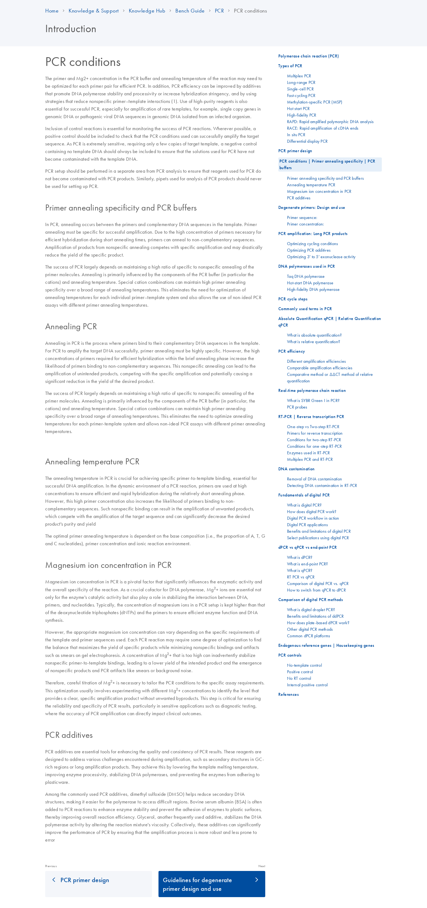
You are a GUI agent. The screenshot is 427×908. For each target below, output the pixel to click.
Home (52, 10)
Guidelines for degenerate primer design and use (197, 884)
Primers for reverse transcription (315, 433)
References (288, 694)
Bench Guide (190, 10)
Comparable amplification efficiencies (319, 367)
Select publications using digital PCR (318, 537)
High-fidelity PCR (301, 115)
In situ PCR (296, 134)
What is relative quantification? (313, 341)
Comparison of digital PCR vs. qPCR (318, 583)
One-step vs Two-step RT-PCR (313, 426)
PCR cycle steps (292, 299)
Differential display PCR (307, 141)
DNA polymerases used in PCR (306, 266)
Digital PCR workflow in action (313, 518)
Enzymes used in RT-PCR (308, 452)
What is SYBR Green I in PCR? (313, 400)
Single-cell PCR (300, 89)
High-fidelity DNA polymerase (313, 289)
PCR (219, 10)
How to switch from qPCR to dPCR (316, 590)
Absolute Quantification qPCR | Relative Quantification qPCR (329, 322)
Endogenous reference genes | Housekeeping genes (326, 645)
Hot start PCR (298, 108)
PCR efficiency (291, 351)
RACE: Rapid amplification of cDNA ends (323, 128)
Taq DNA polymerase (306, 276)
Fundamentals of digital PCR (304, 495)
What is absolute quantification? (314, 335)
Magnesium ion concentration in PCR (319, 191)
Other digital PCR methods (310, 629)
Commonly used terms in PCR (305, 309)
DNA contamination (296, 469)
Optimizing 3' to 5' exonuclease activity (321, 256)
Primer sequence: (302, 217)
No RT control (299, 678)
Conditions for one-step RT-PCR (314, 446)
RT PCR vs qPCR (301, 577)
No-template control (304, 665)
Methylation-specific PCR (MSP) (315, 102)
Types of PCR (290, 66)
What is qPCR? (299, 570)
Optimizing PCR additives (309, 250)
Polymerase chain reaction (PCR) (308, 56)
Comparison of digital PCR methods (310, 599)
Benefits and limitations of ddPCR (315, 616)
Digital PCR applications (307, 524)
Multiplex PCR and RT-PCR (310, 459)
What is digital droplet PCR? (311, 609)
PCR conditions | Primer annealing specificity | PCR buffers (327, 164)
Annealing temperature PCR (311, 184)
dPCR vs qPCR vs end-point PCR (307, 547)
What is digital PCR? (304, 505)
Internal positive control (307, 684)
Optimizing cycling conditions (312, 243)
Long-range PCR (301, 82)
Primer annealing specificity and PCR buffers (325, 178)
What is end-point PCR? (307, 563)
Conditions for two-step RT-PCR (314, 439)
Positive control (300, 671)
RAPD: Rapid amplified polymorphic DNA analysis (330, 121)
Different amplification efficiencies (316, 361)
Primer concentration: (305, 224)
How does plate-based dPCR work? (318, 622)
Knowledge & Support (94, 10)
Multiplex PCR (299, 75)
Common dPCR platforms (308, 635)
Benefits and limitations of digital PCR (319, 531)
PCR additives (298, 197)
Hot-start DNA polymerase (310, 282)
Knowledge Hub (147, 10)
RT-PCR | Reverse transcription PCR (311, 416)
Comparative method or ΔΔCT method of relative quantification (330, 377)
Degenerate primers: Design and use (311, 207)
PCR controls (290, 655)
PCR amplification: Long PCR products (312, 233)
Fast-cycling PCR (301, 95)
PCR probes (297, 407)
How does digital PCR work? (312, 511)
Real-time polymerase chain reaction (312, 390)
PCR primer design (84, 880)
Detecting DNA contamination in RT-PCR (322, 485)
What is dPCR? (299, 557)
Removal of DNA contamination (314, 479)
